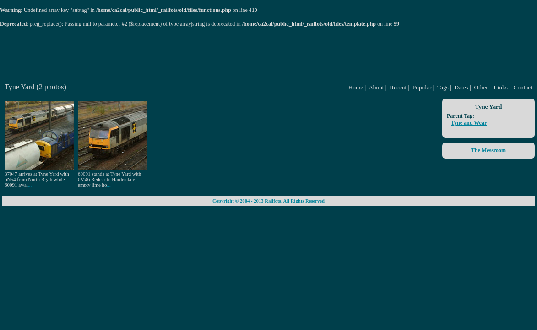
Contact (523, 87)
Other (481, 87)
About (376, 87)
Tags (443, 87)
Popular (421, 87)
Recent (398, 87)
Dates (461, 87)
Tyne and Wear (469, 123)
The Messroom (488, 150)
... (30, 184)
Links (500, 87)
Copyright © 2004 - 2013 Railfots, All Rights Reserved (268, 201)
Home (355, 87)
